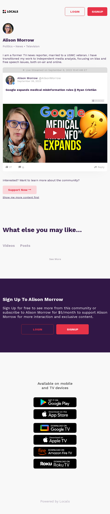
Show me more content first (21, 197)
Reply (99, 167)
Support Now (19, 190)
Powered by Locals (55, 501)
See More (55, 259)
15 (21, 167)
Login (75, 11)
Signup (97, 11)
